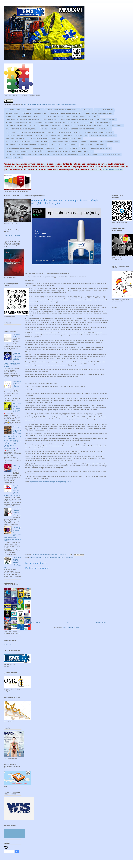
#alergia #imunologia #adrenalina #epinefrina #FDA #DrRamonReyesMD (52, 557)
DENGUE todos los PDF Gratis (106, 119)
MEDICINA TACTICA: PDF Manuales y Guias (19, 135)
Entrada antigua (101, 622)
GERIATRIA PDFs (69, 126)
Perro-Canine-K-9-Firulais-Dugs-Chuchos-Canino (104, 141)
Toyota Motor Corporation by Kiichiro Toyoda (17, 511)
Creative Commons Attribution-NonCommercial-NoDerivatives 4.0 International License (49, 104)
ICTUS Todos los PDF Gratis (59, 129)
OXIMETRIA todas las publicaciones (38, 138)
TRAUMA (84, 148)
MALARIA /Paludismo (104, 129)
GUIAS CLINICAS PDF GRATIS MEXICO (90, 126)
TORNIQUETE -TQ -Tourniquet (111, 154)
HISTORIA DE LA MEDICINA (114, 126)
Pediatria (83, 141)
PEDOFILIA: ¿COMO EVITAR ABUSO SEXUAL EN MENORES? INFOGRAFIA (69, 151)
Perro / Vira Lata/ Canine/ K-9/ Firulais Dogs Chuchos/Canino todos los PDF (27, 154)
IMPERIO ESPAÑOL (37, 151)
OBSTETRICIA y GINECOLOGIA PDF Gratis (59, 135)
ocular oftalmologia (81, 135)
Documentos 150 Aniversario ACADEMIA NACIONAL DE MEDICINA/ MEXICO (57, 122)
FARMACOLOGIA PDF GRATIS (50, 126)
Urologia (8, 157)
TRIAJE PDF (74, 148)
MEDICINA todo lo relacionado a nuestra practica (98, 132)
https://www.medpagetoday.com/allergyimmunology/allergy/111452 (50, 481)
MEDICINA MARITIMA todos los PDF (69, 132)
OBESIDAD (39, 135)
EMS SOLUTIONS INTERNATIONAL (16, 151)
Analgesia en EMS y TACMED (104, 110)
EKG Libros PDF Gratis (103, 122)
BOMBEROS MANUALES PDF (81, 116)
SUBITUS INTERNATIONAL (90, 154)
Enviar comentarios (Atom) (71, 627)
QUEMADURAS (10, 145)
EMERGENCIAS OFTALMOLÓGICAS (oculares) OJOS (21, 126)
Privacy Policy (8, 644)
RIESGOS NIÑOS (86, 145)
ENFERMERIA (88, 122)
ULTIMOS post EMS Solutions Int (100, 148)
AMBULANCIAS (86, 110)
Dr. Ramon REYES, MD (113, 169)
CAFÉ (96, 116)
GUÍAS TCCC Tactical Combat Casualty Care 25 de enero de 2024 (17, 407)
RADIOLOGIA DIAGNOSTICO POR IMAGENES (32, 145)
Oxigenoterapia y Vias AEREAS (15, 138)
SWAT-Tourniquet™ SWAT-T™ (17, 466)
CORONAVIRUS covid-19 (50, 119)
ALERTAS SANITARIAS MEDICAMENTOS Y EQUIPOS (62, 110)
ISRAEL (44, 129)
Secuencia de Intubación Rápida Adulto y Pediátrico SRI (17, 385)
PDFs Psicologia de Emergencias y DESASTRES (66, 138)
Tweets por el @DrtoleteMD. (12, 235)
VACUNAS (17, 157)
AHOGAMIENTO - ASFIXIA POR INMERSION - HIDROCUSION (24, 110)
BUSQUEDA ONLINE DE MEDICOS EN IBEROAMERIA (22, 116)
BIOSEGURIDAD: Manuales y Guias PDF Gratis (98, 113)
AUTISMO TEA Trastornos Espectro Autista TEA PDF (65, 113)
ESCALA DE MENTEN (16, 335)
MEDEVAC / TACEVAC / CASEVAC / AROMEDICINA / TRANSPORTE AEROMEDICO (30, 132)
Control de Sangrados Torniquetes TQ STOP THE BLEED (22, 119)
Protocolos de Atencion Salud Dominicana (65, 141)
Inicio (68, 622)
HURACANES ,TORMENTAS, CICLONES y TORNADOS (22, 129)
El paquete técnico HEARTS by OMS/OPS (102, 135)
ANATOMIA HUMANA (12, 113)
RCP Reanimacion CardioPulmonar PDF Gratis (63, 145)
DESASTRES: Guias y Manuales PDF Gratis (18, 122)
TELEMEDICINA (100, 145)
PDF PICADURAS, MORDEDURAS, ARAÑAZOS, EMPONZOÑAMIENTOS (27, 141)
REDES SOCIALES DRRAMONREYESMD (65, 154)
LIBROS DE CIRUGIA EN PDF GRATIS (82, 129)
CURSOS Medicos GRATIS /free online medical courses (77, 119)
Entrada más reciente (33, 622)
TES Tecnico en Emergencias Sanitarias (17, 148)
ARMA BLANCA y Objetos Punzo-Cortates (34, 113)
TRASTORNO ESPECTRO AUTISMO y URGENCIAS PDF (49, 148)
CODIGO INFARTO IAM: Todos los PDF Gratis (55, 116)
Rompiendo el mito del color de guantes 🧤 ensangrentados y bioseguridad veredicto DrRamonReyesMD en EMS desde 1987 (12, 533)
